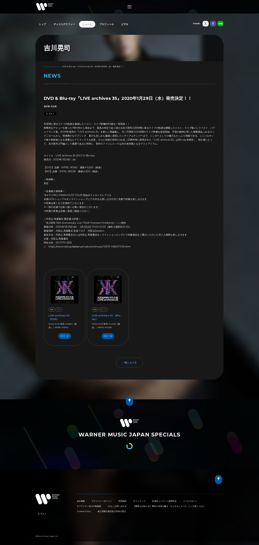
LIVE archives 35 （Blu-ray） (106, 317)
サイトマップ (139, 501)
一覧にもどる (129, 362)
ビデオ (125, 24)
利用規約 (122, 501)
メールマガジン (190, 501)
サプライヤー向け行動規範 (89, 506)
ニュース (87, 24)
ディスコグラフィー (64, 24)
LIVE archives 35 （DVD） (59, 317)
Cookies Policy (84, 511)
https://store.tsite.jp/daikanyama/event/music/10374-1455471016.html (89, 246)
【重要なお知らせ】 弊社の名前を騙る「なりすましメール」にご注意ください (169, 506)
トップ (42, 24)
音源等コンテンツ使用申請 (164, 501)
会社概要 (81, 501)
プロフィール (106, 24)
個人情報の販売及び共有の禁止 (112, 511)
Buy (65, 336)
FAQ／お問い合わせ (117, 506)
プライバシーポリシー (102, 501)
